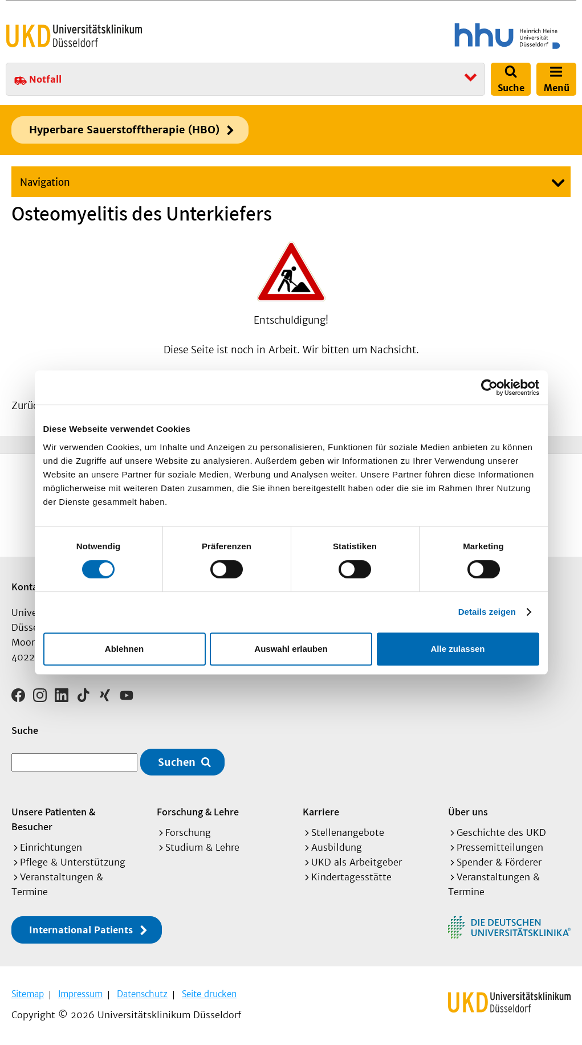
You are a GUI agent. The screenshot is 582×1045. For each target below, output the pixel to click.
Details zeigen (487, 612)
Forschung (188, 832)
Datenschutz (142, 994)
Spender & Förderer (499, 862)
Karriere (321, 811)
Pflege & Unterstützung (72, 862)
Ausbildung (336, 847)
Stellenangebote (347, 832)
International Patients (81, 930)
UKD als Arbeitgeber (356, 862)
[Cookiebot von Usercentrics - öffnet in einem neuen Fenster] (489, 387)
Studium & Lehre (202, 847)
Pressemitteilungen (500, 847)
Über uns (468, 811)
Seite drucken (209, 994)
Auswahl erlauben (290, 649)
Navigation (45, 182)
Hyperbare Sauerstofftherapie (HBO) (124, 129)
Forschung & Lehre (198, 811)
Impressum (80, 994)
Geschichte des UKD (501, 832)
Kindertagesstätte (351, 877)
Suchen (177, 762)
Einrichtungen (51, 847)
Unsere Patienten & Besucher (53, 819)
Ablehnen (124, 649)
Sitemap (27, 994)
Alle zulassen (457, 649)
